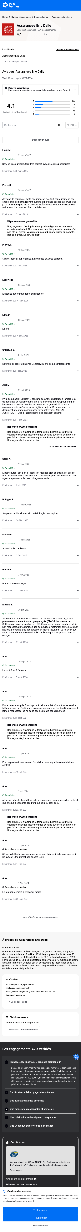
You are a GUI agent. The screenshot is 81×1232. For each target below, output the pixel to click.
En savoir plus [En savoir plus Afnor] (16, 1170)
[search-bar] (32, 125)
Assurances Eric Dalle (62, 17)
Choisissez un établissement (23, 1029)
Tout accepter (40, 1210)
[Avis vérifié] (3, 159)
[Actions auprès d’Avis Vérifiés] (78, 171)
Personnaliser (40, 1225)
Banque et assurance (21, 17)
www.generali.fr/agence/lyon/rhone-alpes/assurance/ (30, 991)
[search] (59, 125)
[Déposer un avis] (40, 140)
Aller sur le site (17, 1001)
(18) (45, 34)
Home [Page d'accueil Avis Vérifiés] (5, 17)
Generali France (41, 17)
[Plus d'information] (35, 1179)
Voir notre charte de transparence (21, 1184)
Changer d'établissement (67, 49)
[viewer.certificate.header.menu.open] (76, 5)
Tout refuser (40, 1217)
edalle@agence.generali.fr (18, 988)
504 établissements (47, 30)
